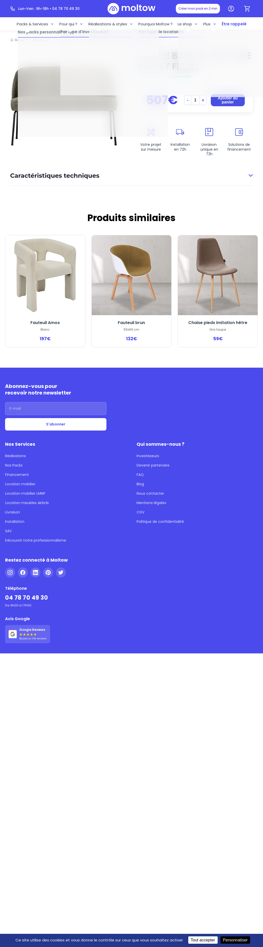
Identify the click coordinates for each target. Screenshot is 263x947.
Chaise (54, 38)
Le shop (184, 23)
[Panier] (247, 8)
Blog (140, 476)
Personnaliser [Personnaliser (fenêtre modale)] (226, 940)
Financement (15, 468)
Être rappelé (229, 23)
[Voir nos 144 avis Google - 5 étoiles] (26, 605)
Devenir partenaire (151, 460)
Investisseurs (147, 453)
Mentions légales (150, 491)
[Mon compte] (231, 8)
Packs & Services (41, 23)
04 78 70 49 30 (24, 573)
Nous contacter (148, 483)
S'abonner (55, 424)
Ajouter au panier (227, 107)
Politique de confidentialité (157, 506)
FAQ (140, 468)
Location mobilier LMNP (24, 483)
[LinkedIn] (35, 551)
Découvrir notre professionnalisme (32, 521)
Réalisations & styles (112, 23)
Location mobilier (18, 476)
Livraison (12, 498)
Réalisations (14, 453)
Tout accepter (193, 940)
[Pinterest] (48, 551)
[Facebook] (23, 551)
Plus (206, 23)
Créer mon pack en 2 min (200, 8)
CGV (140, 498)
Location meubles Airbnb (24, 491)
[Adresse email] (55, 410)
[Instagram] (10, 551)
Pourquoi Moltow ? (154, 23)
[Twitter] (61, 551)
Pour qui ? (75, 23)
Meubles (37, 38)
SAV (8, 514)
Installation (13, 506)
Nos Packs (13, 460)
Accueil (20, 38)
